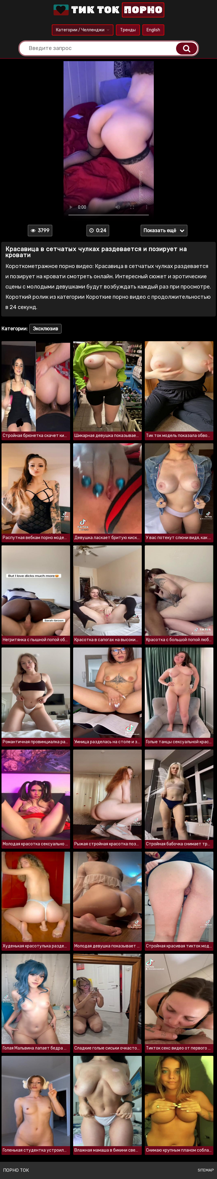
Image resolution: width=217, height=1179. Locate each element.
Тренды (128, 30)
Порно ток (16, 1170)
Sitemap (206, 1170)
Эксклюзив (45, 329)
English (153, 30)
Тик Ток (108, 9)
